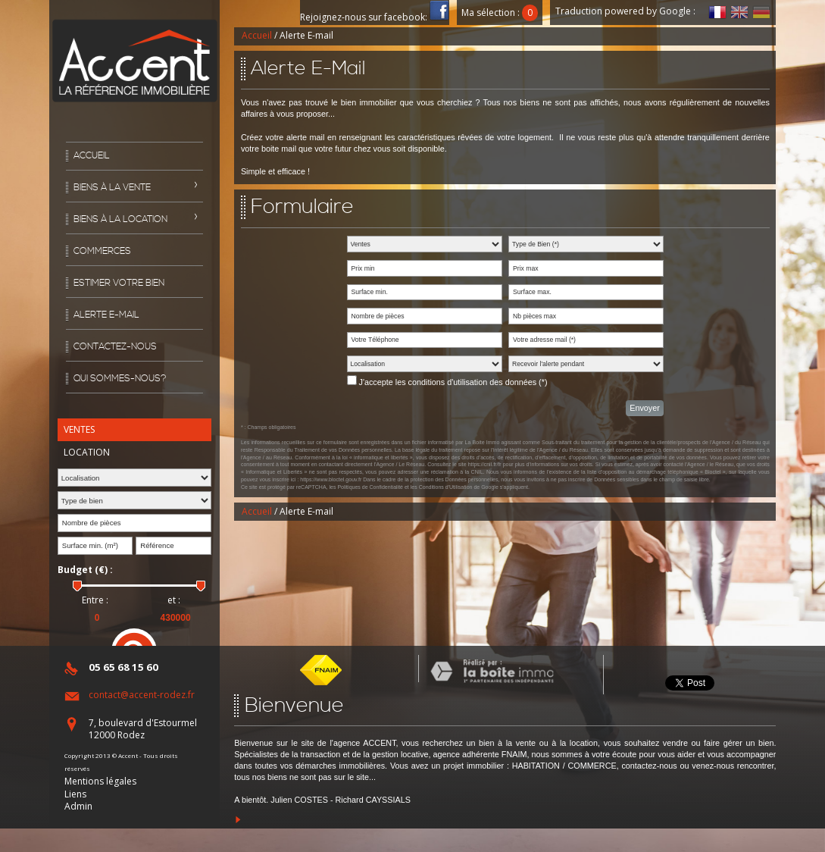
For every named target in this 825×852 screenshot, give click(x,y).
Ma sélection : (500, 12)
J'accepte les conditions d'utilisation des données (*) (453, 382)
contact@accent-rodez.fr (142, 694)
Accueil (91, 155)
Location (87, 452)
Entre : (95, 600)
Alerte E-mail (106, 315)
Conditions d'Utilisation (446, 487)
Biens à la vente (112, 187)
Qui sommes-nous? (120, 378)
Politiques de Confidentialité (370, 487)
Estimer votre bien (118, 283)
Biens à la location (120, 219)
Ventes (79, 429)
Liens (75, 794)
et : (173, 600)
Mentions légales (100, 781)
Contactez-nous (115, 346)
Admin (78, 806)
